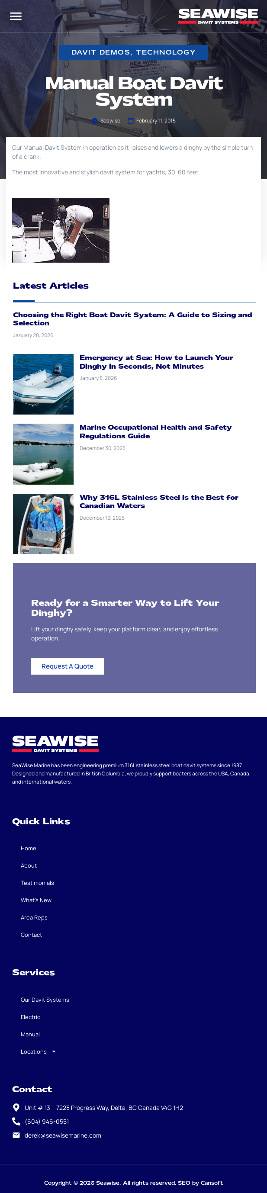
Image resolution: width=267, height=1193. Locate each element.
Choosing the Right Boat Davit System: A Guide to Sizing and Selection (141, 319)
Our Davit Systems (45, 999)
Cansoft (212, 1183)
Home (28, 848)
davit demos (101, 52)
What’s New (36, 900)
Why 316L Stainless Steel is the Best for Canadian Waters (167, 502)
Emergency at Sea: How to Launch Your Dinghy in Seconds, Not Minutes (165, 362)
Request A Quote (76, 666)
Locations (39, 1051)
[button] (15, 16)
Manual (30, 1034)
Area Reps (34, 917)
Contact (31, 935)
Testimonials (37, 883)
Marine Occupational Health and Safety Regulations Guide (164, 432)
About (29, 865)
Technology (166, 52)
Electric (30, 1017)
